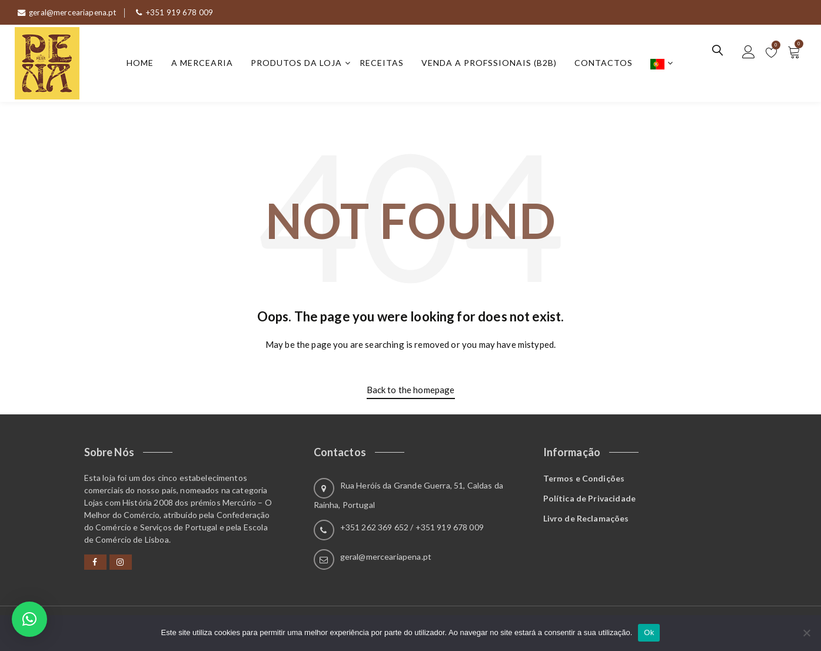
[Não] (806, 633)
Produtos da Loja (299, 64)
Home (143, 64)
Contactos (606, 64)
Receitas (385, 64)
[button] (29, 619)
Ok (649, 632)
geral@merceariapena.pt (69, 12)
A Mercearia (205, 64)
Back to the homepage (411, 392)
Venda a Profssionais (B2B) (492, 64)
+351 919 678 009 (180, 12)
